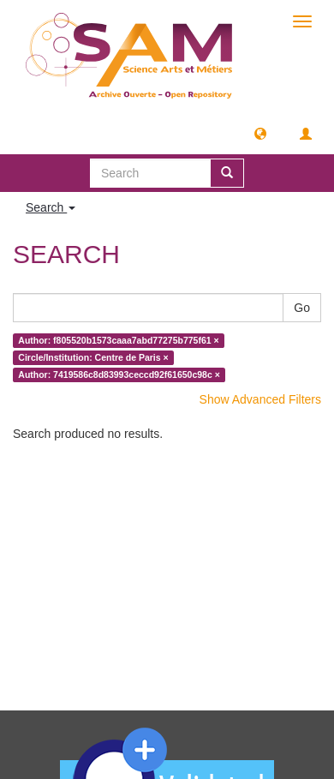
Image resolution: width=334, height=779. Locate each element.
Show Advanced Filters (260, 399)
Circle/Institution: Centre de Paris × (93, 357)
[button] (260, 132)
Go (302, 308)
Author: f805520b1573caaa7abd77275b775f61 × (118, 340)
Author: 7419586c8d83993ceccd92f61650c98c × (119, 374)
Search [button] (50, 207)
